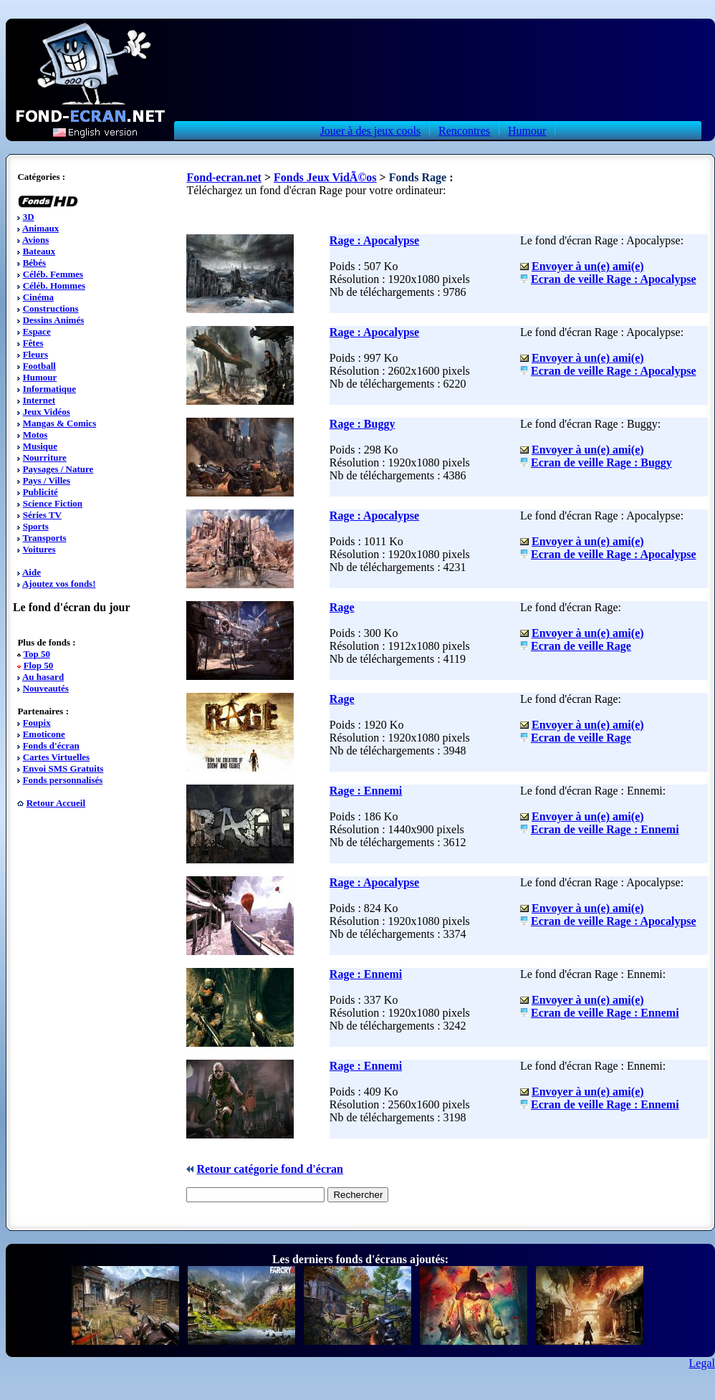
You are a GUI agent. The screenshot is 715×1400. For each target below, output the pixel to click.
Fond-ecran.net (223, 177)
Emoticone (44, 734)
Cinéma (38, 297)
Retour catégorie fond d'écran (269, 1169)
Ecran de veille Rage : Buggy (601, 462)
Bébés (35, 262)
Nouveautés (46, 688)
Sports (36, 526)
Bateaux (39, 251)
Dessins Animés (54, 320)
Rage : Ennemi (366, 791)
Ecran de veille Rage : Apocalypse (613, 279)
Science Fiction (52, 503)
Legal (702, 1363)
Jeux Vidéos (46, 411)
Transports (44, 537)
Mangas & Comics (60, 423)
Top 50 (36, 653)
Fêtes (33, 342)
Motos (35, 434)
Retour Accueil (56, 802)
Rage (342, 607)
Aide (31, 572)
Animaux (40, 228)
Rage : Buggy (362, 424)
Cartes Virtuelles (56, 757)
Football (39, 365)
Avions (35, 239)
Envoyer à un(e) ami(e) (588, 266)
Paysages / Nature (58, 469)
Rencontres (464, 131)
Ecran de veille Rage (581, 646)
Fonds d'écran (51, 745)
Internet (39, 400)
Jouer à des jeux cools (370, 131)
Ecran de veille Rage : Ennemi (605, 829)
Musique (40, 446)
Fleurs (35, 354)
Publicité (40, 491)
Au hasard (43, 676)
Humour (527, 131)
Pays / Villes (46, 480)
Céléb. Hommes (54, 285)
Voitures (38, 549)
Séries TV (42, 514)
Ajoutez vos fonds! (59, 583)
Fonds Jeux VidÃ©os (325, 177)
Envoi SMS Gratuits (63, 768)
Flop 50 (39, 665)
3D (28, 216)
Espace (37, 331)
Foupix (37, 722)
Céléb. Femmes (53, 274)
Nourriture (45, 457)
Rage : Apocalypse (374, 240)
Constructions (51, 308)
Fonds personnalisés (63, 780)
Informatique (49, 388)
